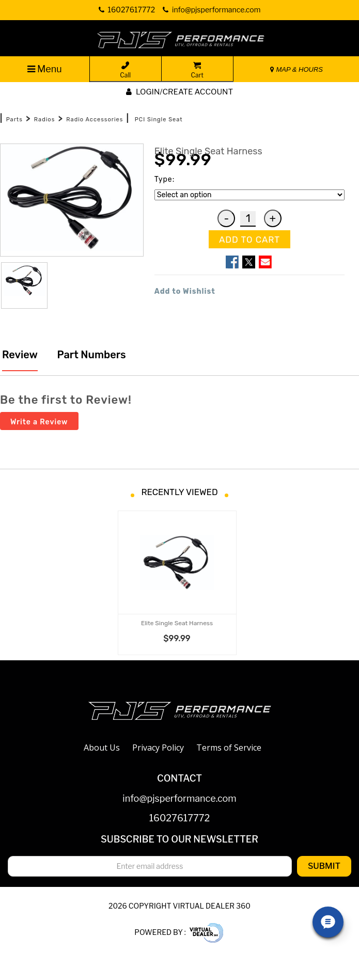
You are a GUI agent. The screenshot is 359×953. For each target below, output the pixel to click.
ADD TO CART (249, 239)
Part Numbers (90, 354)
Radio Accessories (94, 119)
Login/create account (179, 92)
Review (20, 354)
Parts (14, 119)
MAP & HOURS (296, 69)
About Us (102, 747)
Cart (197, 70)
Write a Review (39, 422)
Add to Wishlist (184, 291)
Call (125, 70)
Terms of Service (228, 747)
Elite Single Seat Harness (177, 623)
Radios (44, 119)
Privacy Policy (158, 747)
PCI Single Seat (159, 119)
